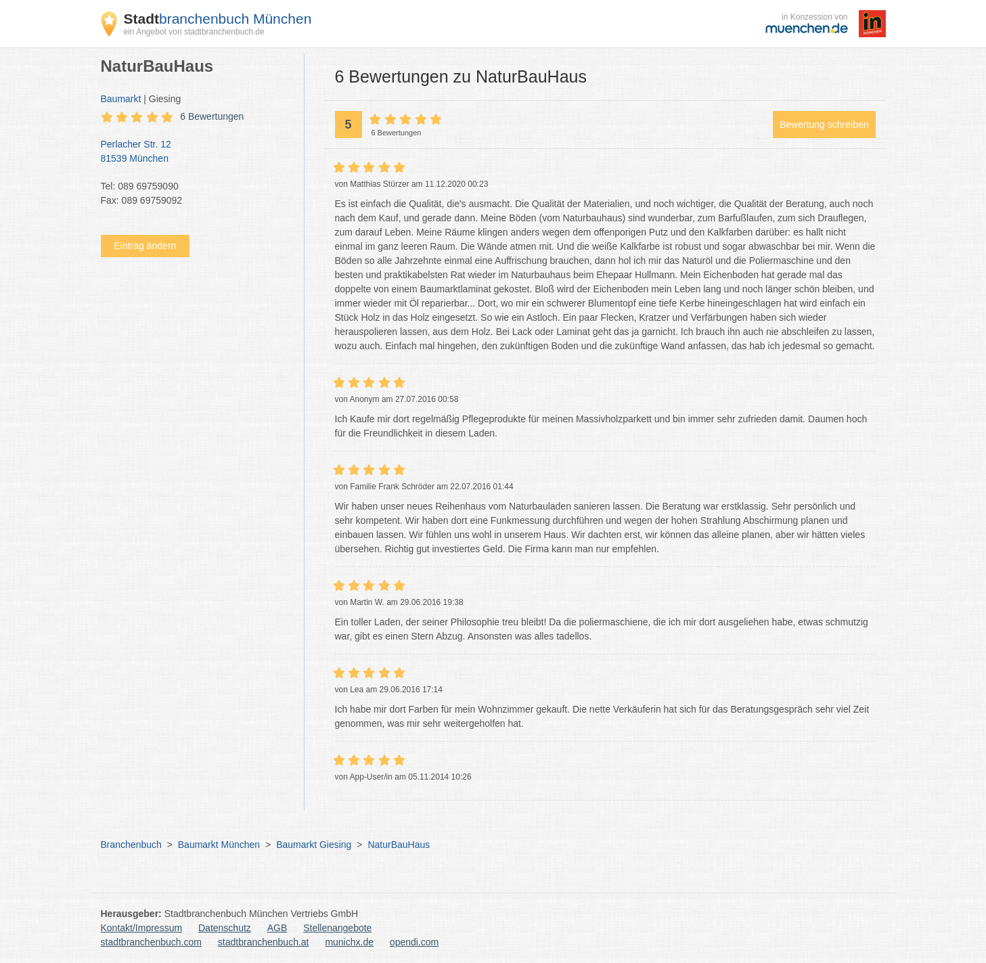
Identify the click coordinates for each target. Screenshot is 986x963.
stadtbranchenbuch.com (151, 942)
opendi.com (414, 942)
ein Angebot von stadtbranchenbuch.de (194, 32)
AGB (277, 927)
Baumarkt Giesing (313, 844)
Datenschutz (224, 927)
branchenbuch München (218, 18)
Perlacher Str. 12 (195, 152)
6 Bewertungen (212, 116)
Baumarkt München (219, 844)
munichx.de (349, 942)
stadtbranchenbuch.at (263, 942)
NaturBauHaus (398, 844)
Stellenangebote (337, 927)
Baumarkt (121, 98)
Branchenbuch (131, 844)
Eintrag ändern (145, 245)
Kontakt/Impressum (142, 927)
